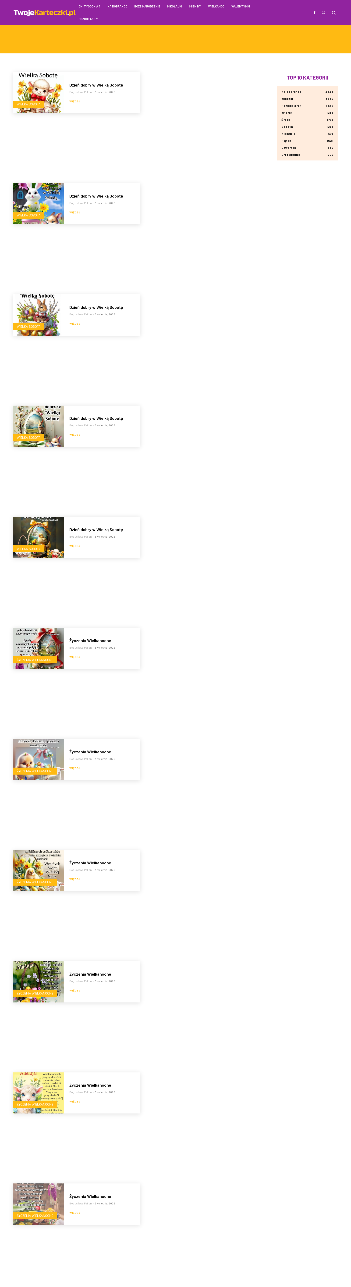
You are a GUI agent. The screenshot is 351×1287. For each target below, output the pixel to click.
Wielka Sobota (29, 104)
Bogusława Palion (80, 92)
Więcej (74, 101)
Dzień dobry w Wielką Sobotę (96, 84)
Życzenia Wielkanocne (35, 660)
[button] (334, 12)
